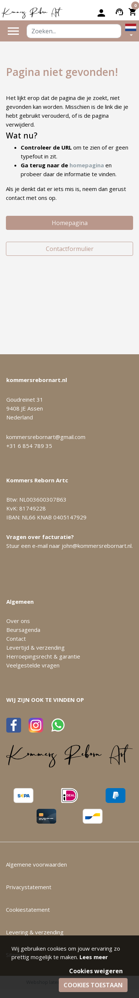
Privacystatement (28, 887)
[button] (130, 31)
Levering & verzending (35, 932)
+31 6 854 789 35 (29, 445)
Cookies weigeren (96, 971)
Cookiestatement (28, 909)
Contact (16, 638)
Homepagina (70, 223)
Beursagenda (23, 629)
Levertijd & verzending (35, 647)
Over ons (18, 620)
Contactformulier (70, 249)
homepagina (87, 165)
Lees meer (93, 957)
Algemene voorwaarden (36, 864)
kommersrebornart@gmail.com (45, 437)
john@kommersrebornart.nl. (97, 545)
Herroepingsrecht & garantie (43, 656)
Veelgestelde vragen (33, 665)
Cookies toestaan (93, 985)
